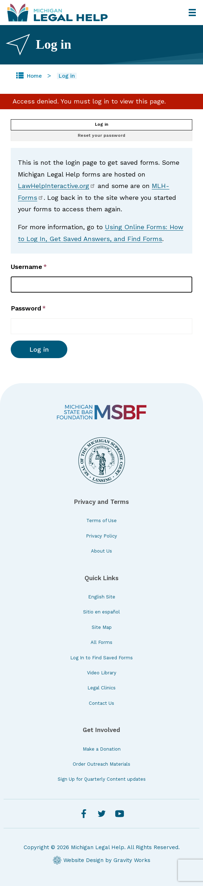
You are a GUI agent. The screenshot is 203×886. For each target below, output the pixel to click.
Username (26, 266)
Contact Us (101, 703)
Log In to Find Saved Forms (101, 657)
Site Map (102, 627)
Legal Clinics (101, 687)
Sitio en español (101, 612)
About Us (101, 551)
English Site (101, 597)
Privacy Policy (101, 536)
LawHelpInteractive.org (57, 185)
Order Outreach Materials (101, 764)
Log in (101, 124)
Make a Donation (102, 749)
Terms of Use (101, 520)
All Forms (101, 642)
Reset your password (101, 135)
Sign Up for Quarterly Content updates (102, 779)
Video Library (101, 672)
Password (26, 308)
